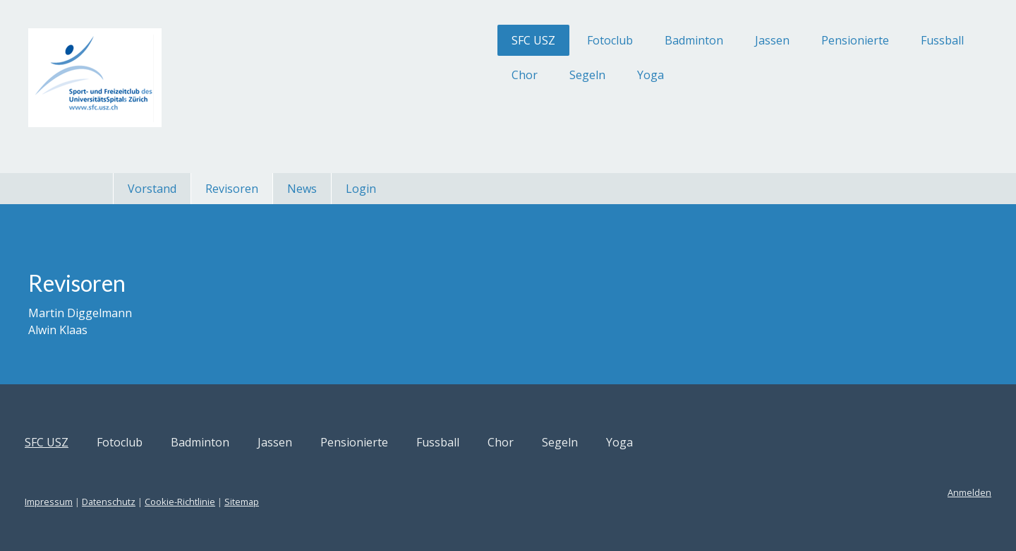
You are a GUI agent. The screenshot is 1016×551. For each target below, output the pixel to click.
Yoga (555, 75)
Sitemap (337, 501)
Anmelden (874, 492)
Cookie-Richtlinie (275, 501)
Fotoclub (515, 40)
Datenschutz (204, 501)
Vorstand (152, 188)
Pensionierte (760, 40)
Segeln (492, 75)
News (302, 188)
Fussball (847, 40)
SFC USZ (438, 40)
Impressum (144, 501)
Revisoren (231, 188)
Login (361, 188)
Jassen (677, 40)
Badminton (598, 40)
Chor (429, 75)
